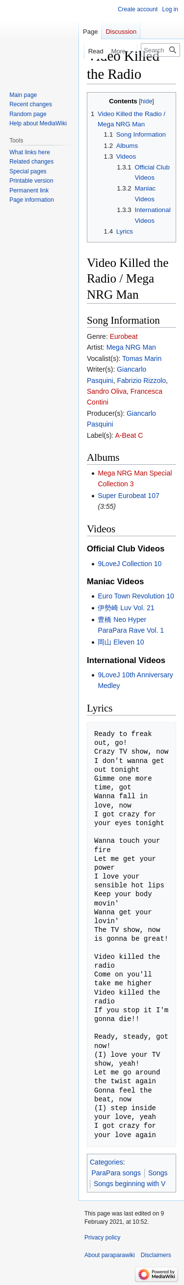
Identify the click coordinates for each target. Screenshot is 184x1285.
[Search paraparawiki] (160, 50)
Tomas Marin (141, 358)
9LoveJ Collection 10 (129, 564)
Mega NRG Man (131, 347)
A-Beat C (129, 435)
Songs (158, 1173)
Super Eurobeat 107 (128, 496)
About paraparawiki (109, 1255)
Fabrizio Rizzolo (141, 380)
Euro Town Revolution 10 (136, 596)
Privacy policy (102, 1237)
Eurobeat (124, 336)
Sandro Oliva (107, 391)
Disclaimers (156, 1255)
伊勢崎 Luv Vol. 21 (126, 608)
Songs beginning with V (129, 1184)
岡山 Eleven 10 (121, 642)
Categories (106, 1162)
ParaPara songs (116, 1173)
